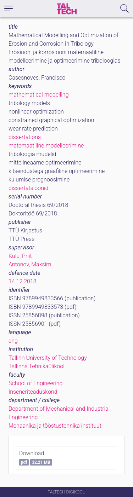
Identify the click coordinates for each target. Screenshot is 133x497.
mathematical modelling (39, 94)
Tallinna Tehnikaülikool (37, 366)
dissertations (25, 137)
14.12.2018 (23, 281)
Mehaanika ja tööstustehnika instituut (55, 425)
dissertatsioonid (29, 188)
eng (13, 340)
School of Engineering (35, 383)
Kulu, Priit (20, 256)
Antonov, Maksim (30, 264)
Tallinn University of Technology (48, 357)
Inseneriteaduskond (33, 391)
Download (35, 458)
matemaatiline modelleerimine (46, 145)
